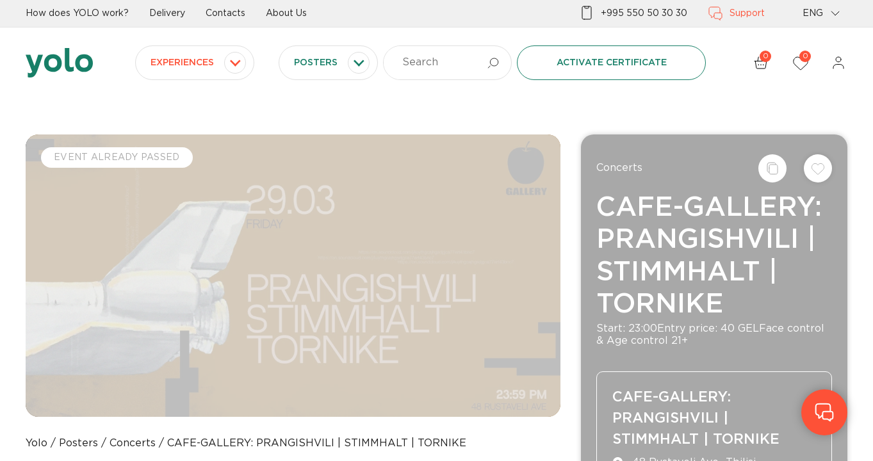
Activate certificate (612, 63)
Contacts (225, 13)
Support (736, 13)
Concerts (619, 168)
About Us (286, 13)
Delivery (167, 13)
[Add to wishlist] (818, 168)
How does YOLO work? (77, 13)
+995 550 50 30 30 (633, 13)
